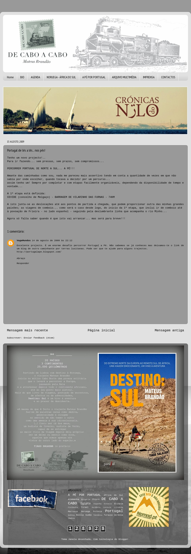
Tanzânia (97, 515)
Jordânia (96, 507)
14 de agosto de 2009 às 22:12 (52, 240)
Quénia (71, 515)
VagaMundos (24, 240)
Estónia (108, 504)
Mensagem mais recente (27, 330)
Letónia (107, 507)
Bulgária (85, 499)
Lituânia (118, 507)
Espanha (97, 504)
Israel (85, 507)
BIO (22, 77)
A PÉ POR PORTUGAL (93, 77)
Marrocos (73, 511)
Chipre (95, 499)
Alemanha (73, 499)
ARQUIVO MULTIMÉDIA (124, 77)
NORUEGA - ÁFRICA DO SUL (61, 77)
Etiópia (118, 504)
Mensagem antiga (169, 330)
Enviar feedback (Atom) (39, 337)
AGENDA (35, 77)
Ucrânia (118, 515)
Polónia (97, 511)
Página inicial (101, 330)
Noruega (85, 511)
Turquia (108, 515)
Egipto (86, 503)
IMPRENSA (149, 77)
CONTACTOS (168, 77)
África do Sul (113, 495)
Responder (23, 263)
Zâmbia (71, 518)
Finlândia (73, 507)
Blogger (123, 539)
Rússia (80, 515)
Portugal (114, 511)
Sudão (88, 515)
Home (10, 77)
